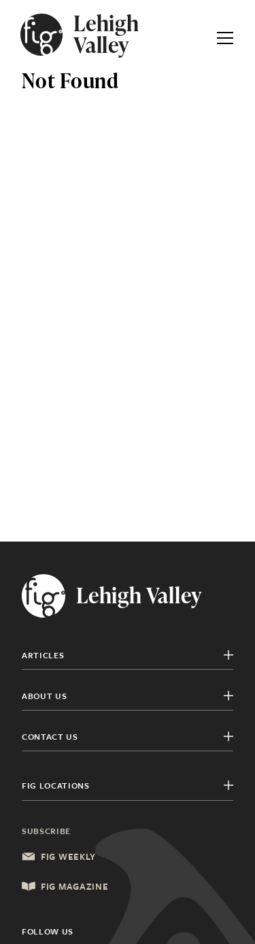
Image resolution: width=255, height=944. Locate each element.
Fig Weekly (59, 856)
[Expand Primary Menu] (225, 34)
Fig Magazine (65, 886)
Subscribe (46, 831)
